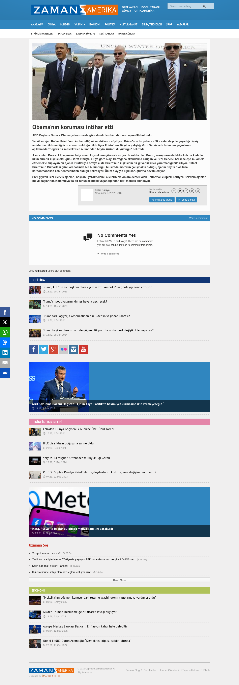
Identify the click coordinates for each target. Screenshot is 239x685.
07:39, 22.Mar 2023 (55, 476)
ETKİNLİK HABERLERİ (42, 33)
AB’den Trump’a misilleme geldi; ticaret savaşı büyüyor (75, 612)
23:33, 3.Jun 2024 (54, 447)
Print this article (162, 200)
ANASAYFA (37, 24)
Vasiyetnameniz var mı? (46, 553)
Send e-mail (185, 200)
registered (41, 270)
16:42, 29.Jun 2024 (55, 334)
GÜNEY (126, 10)
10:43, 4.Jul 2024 (54, 433)
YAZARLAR (183, 24)
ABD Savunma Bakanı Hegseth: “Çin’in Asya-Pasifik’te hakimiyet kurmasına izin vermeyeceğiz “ (96, 404)
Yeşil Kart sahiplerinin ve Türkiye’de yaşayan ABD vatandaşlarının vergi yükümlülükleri (82, 559)
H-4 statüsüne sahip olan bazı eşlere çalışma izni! (61, 572)
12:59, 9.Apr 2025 (54, 616)
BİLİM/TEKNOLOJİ (152, 24)
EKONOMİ (94, 24)
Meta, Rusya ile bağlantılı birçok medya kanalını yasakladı (71, 529)
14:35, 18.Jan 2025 (55, 306)
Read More (119, 580)
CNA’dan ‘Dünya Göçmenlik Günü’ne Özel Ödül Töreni (74, 429)
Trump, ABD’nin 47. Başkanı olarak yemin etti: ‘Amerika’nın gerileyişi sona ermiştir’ (91, 287)
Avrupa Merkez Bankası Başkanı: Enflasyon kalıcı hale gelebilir (80, 626)
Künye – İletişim (190, 670)
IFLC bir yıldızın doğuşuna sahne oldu (65, 443)
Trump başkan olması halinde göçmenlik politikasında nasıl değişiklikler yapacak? (92, 330)
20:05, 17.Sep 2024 (44, 533)
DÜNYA (52, 24)
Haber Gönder (168, 670)
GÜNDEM (65, 24)
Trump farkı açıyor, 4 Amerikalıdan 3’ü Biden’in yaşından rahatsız (81, 316)
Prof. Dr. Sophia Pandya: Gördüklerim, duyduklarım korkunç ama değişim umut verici (93, 472)
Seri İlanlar (150, 670)
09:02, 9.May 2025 (54, 601)
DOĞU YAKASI (150, 7)
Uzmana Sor (39, 545)
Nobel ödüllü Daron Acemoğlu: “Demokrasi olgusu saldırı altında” (82, 640)
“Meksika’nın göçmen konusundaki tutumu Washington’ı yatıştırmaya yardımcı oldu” (93, 597)
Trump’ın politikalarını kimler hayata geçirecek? (71, 301)
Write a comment (198, 218)
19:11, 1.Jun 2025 (43, 408)
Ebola (206, 670)
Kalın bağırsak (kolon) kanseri (49, 565)
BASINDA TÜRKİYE (85, 33)
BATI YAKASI (130, 7)
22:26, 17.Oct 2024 (55, 645)
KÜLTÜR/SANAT (128, 24)
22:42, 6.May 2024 (54, 462)
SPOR (169, 24)
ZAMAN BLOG (65, 33)
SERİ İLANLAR (106, 33)
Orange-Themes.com (51, 676)
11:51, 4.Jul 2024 (54, 320)
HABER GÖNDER (126, 33)
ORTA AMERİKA (144, 10)
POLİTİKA (110, 24)
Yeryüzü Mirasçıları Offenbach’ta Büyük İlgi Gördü (72, 458)
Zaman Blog (133, 670)
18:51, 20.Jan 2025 (55, 291)
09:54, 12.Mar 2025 (55, 630)
